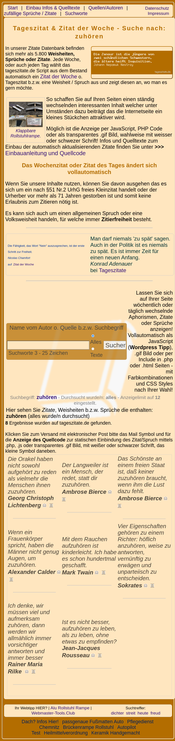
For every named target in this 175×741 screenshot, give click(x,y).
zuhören (47, 397)
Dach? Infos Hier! (40, 721)
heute (142, 713)
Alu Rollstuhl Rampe (70, 708)
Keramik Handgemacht (115, 733)
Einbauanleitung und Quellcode (45, 153)
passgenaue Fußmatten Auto (93, 721)
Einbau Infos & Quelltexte (53, 8)
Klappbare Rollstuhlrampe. (26, 133)
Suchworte (76, 13)
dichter (117, 713)
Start (13, 8)
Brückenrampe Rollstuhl (88, 727)
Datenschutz (157, 8)
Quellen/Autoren (105, 8)
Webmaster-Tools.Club (53, 713)
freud (155, 713)
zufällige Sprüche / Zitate (30, 13)
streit (130, 713)
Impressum (158, 13)
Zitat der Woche (58, 76)
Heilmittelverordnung (66, 733)
